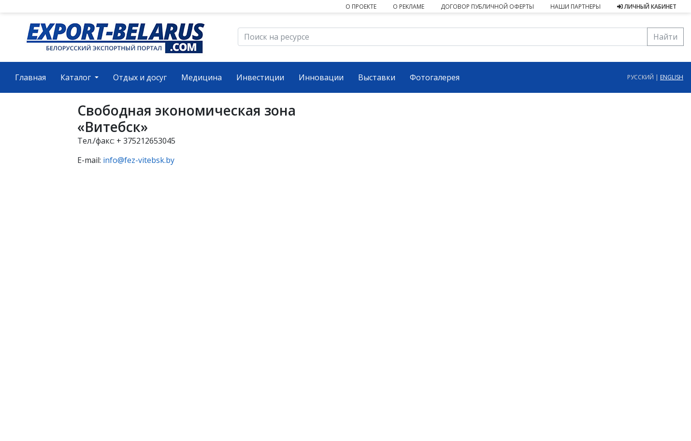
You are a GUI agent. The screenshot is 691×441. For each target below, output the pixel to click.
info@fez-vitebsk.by (138, 160)
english (671, 77)
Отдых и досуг (140, 77)
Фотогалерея (435, 77)
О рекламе (408, 6)
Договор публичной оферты (487, 6)
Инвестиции (260, 77)
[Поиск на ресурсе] (443, 37)
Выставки (376, 77)
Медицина (201, 77)
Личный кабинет (647, 6)
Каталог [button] (76, 77)
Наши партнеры (575, 6)
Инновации (321, 77)
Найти (665, 36)
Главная (34, 77)
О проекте (361, 6)
